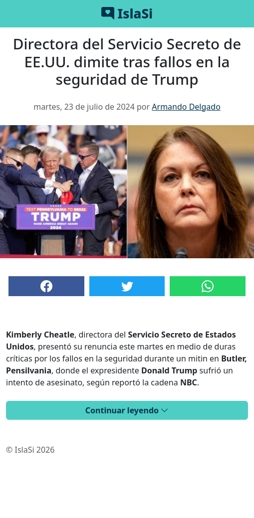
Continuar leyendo (127, 410)
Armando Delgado (186, 106)
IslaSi (127, 13)
